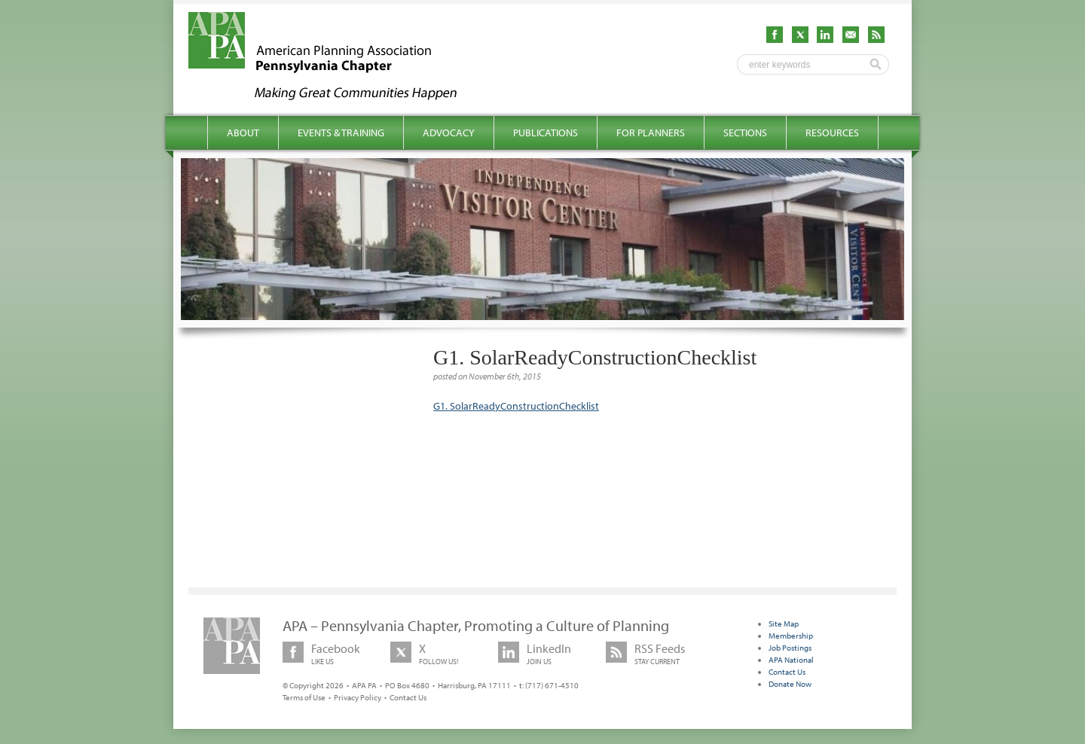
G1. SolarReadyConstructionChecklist (516, 406)
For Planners (650, 132)
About (243, 132)
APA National (791, 659)
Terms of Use (304, 697)
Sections (745, 132)
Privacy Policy (357, 697)
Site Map (784, 623)
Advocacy (449, 132)
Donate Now (790, 683)
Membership (791, 635)
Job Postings (790, 647)
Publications (545, 132)
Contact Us (408, 697)
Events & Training (341, 132)
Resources (832, 132)
